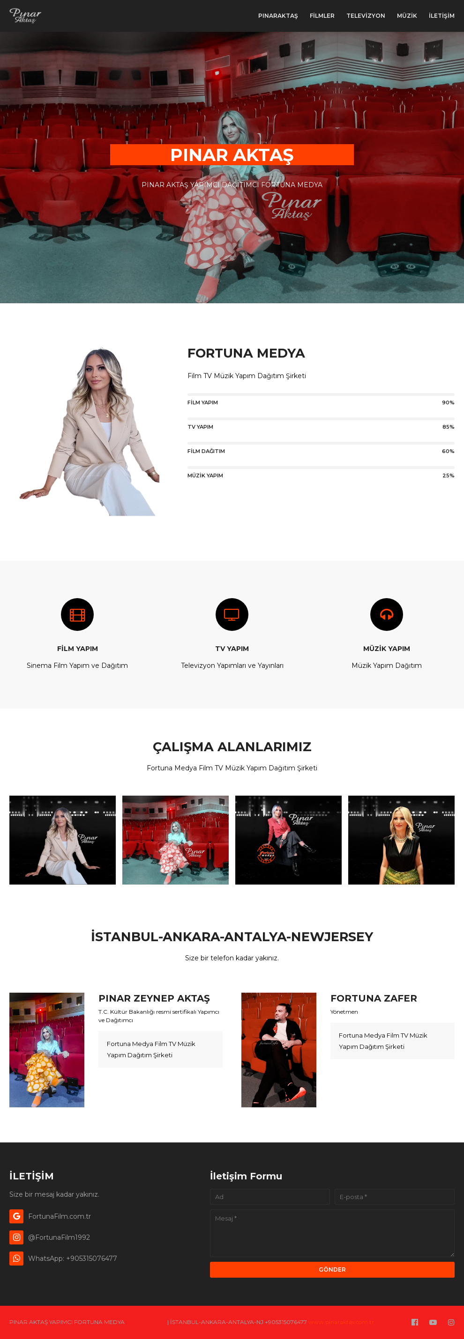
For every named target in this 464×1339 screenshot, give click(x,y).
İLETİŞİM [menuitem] (442, 15)
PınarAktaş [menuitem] (278, 15)
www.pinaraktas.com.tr (341, 1321)
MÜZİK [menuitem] (407, 15)
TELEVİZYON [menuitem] (365, 15)
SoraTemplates (146, 1321)
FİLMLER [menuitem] (322, 15)
